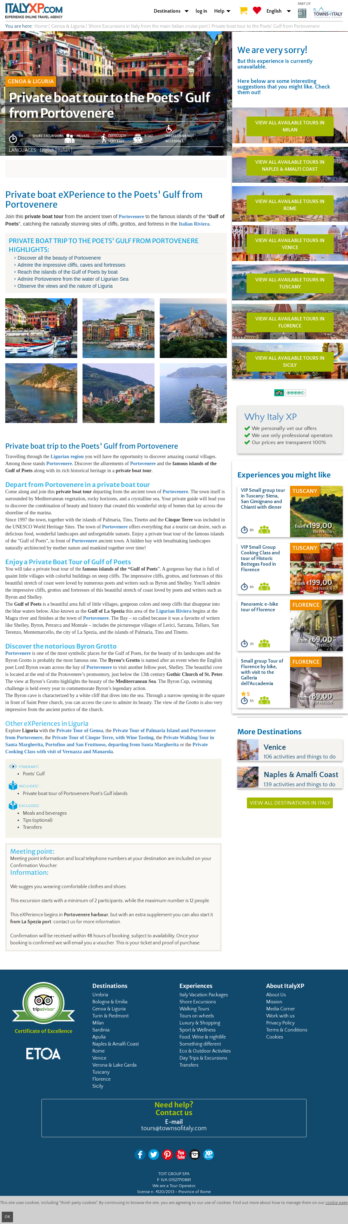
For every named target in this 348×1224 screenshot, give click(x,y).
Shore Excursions (197, 1002)
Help (219, 11)
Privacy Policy (280, 1023)
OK (7, 1217)
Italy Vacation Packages (203, 995)
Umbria (100, 995)
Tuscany (101, 1072)
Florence (101, 1079)
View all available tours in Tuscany (289, 283)
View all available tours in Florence (289, 322)
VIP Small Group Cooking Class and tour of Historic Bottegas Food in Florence (260, 559)
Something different (200, 1044)
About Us (276, 995)
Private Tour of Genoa (79, 730)
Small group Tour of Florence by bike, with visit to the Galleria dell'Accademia (262, 672)
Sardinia (101, 1030)
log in (201, 11)
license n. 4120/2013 (155, 1192)
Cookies (274, 1037)
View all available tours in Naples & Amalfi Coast (289, 165)
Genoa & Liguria (109, 1009)
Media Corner (280, 1009)
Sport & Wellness (197, 1030)
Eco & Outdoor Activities (205, 1051)
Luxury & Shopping (199, 1023)
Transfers (188, 1065)
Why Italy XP (270, 417)
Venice (99, 1058)
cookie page (337, 1202)
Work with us (280, 1016)
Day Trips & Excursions (203, 1058)
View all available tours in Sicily (289, 362)
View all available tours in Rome (289, 204)
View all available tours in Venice (289, 244)
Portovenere (28, 737)
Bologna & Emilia (109, 1002)
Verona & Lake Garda (114, 1065)
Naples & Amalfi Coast (115, 1044)
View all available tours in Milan (289, 126)
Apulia (99, 1037)
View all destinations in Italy (290, 803)
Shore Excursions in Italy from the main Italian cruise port (148, 26)
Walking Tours (194, 1009)
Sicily (97, 1086)
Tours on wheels (196, 1016)
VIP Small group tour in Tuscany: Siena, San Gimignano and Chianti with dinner (263, 499)
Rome (98, 1051)
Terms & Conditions (286, 1030)
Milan (98, 1023)
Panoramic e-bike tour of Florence (259, 607)
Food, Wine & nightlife (202, 1037)
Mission (274, 1002)
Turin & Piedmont (110, 1016)
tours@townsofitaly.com (173, 1128)
